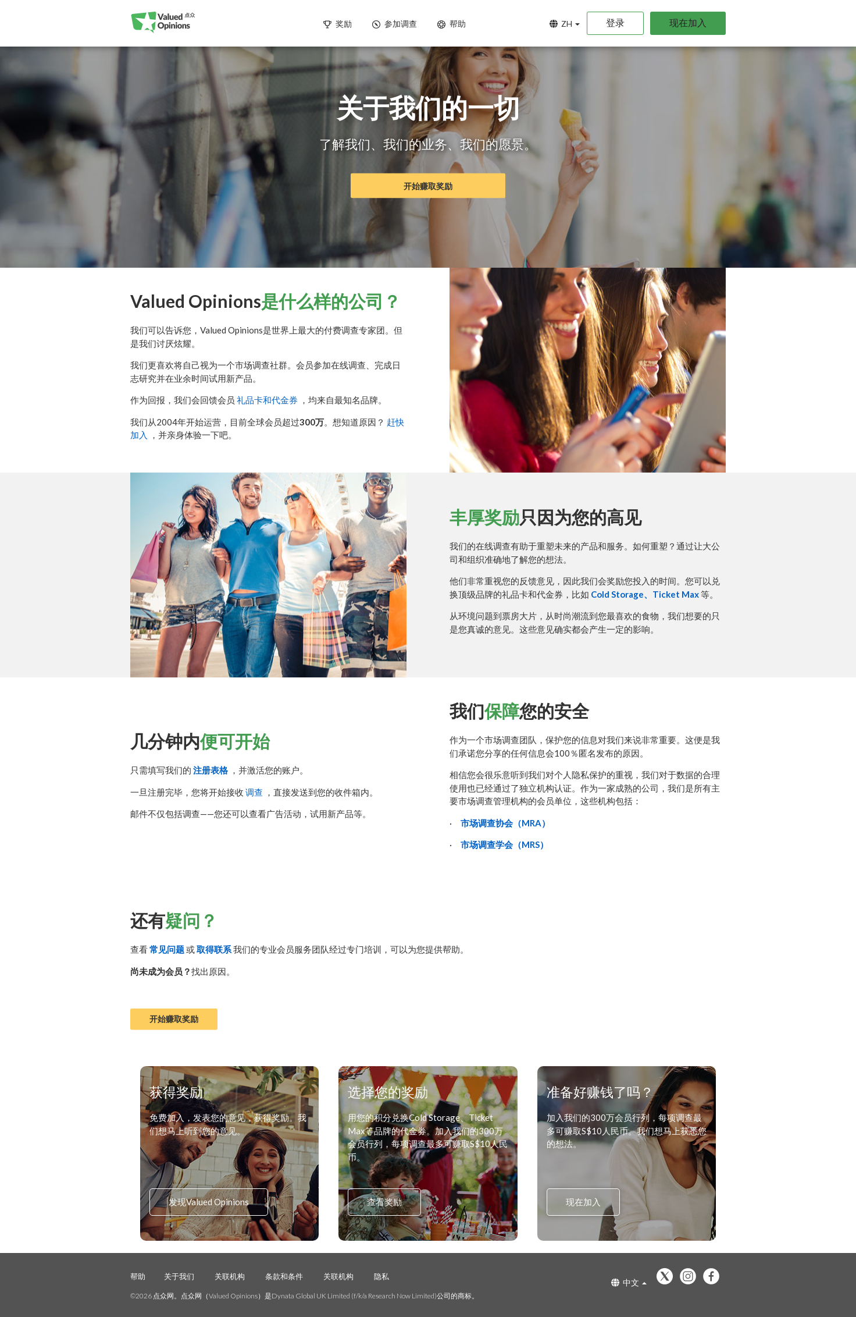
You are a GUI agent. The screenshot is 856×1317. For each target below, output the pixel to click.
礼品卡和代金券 (268, 400)
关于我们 (179, 1276)
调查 (255, 792)
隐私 (381, 1276)
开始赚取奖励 (428, 185)
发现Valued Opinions (209, 1202)
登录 (615, 22)
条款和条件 (284, 1276)
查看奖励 (384, 1202)
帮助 (137, 1276)
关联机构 (230, 1276)
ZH (565, 24)
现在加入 (688, 22)
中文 (629, 1282)
